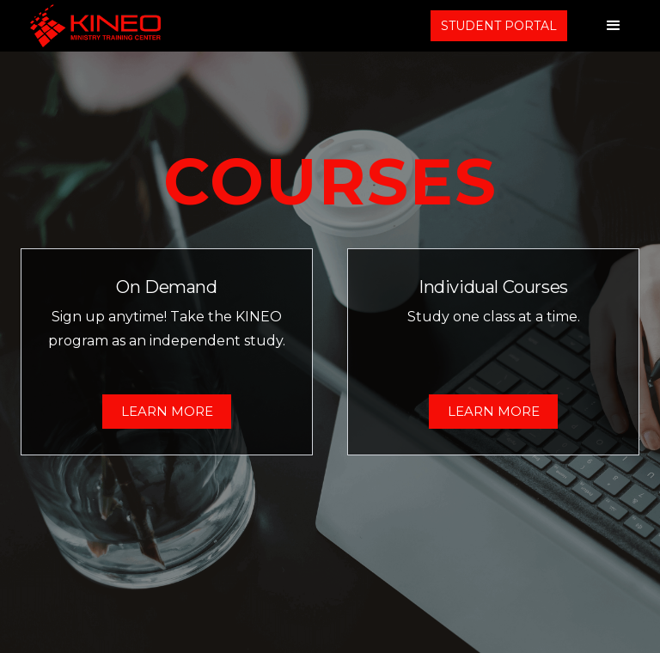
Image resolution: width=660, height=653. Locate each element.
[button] (613, 26)
